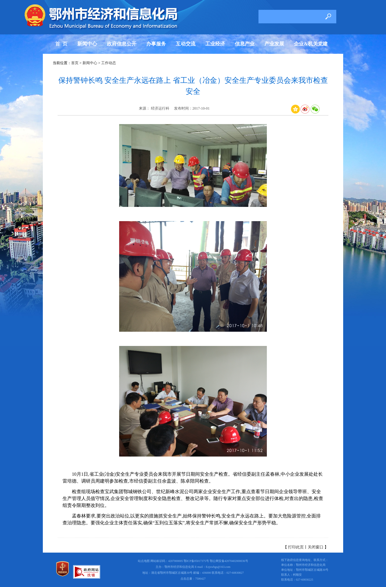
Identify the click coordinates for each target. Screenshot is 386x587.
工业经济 (215, 43)
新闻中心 (87, 43)
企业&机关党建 (311, 43)
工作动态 (108, 63)
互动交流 (185, 43)
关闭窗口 (315, 547)
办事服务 (156, 43)
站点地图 (144, 561)
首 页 (61, 43)
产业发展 (274, 43)
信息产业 (245, 43)
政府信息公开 (121, 43)
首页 (75, 63)
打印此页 (296, 547)
